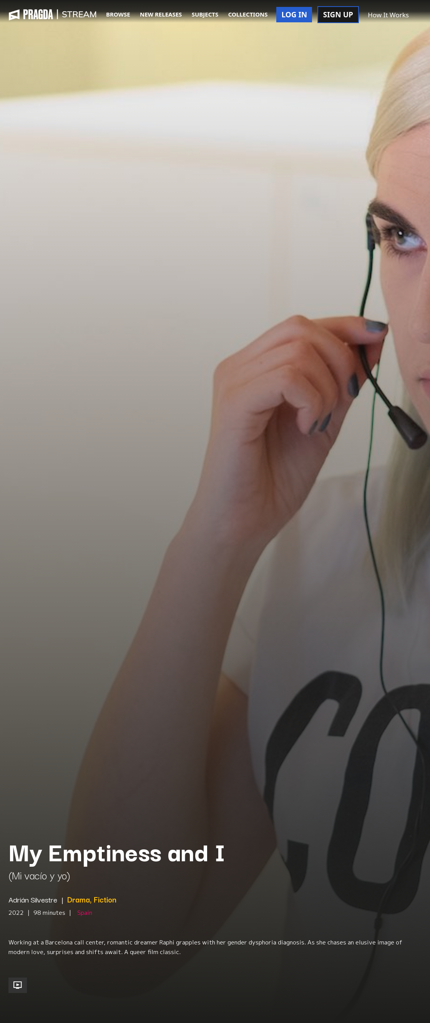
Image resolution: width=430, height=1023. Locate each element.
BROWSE (118, 14)
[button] (422, 15)
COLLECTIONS (248, 14)
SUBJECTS (205, 14)
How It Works (388, 14)
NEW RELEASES (161, 14)
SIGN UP (338, 15)
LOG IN (294, 15)
